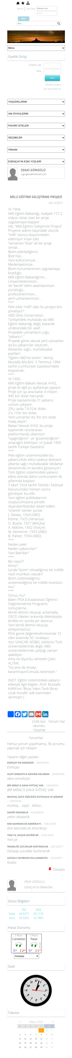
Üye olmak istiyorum (52, 89)
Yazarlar (39, 730)
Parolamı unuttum (53, 84)
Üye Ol (20, 8)
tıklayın (31, 748)
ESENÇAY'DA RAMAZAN (38, 887)
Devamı (56, 869)
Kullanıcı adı (35, 65)
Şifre (38, 71)
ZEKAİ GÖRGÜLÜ (34, 881)
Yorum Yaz (56, 721)
